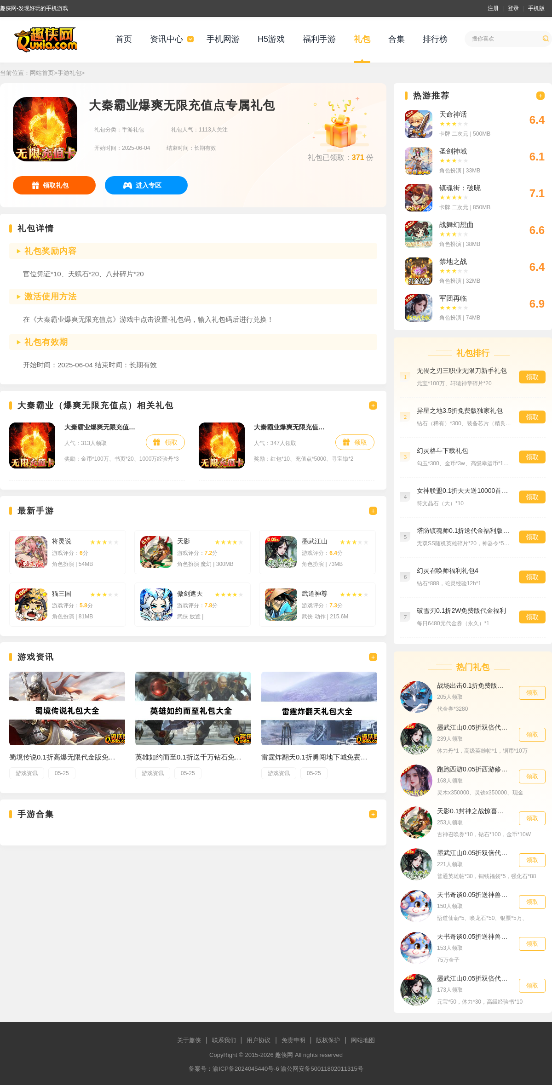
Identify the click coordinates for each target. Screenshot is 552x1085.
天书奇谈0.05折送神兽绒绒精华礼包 (473, 894)
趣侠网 (284, 1054)
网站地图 (363, 1040)
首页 (123, 39)
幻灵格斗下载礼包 (442, 450)
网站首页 (42, 72)
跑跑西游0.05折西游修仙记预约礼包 (473, 769)
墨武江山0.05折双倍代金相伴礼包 (473, 978)
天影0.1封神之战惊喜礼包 (473, 811)
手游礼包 (69, 72)
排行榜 (435, 39)
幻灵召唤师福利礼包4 (447, 570)
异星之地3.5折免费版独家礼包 (460, 410)
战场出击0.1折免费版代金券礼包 (473, 685)
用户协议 (258, 1040)
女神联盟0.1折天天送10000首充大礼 (463, 490)
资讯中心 (166, 39)
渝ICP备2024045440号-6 (246, 1068)
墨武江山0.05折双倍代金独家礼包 (473, 727)
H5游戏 (271, 39)
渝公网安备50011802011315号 (322, 1068)
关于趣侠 (189, 1040)
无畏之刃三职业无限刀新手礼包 (462, 370)
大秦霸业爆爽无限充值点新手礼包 (100, 427)
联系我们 (224, 1040)
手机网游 (223, 39)
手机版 (536, 8)
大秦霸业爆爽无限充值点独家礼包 (290, 427)
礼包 (362, 39)
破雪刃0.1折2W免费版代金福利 (461, 610)
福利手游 (319, 39)
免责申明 (293, 1040)
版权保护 (328, 1040)
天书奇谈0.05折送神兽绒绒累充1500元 (473, 936)
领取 (171, 442)
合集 (396, 39)
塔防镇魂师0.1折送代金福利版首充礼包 (463, 530)
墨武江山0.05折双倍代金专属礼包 (473, 853)
